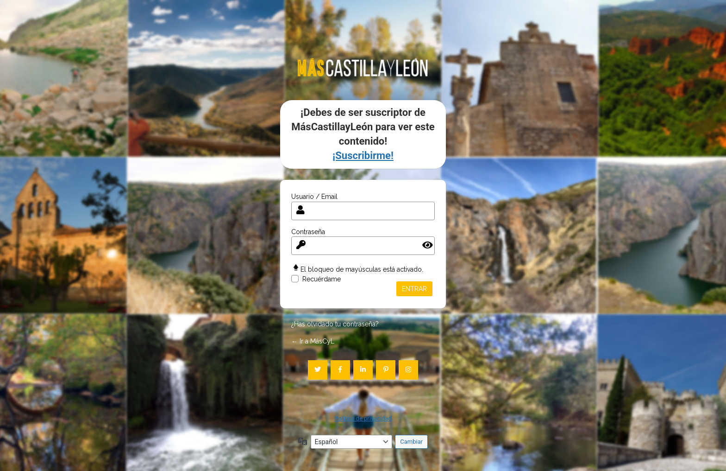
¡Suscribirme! (363, 155)
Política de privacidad (363, 418)
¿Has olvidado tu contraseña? (335, 324)
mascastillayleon (363, 67)
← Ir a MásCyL (312, 341)
